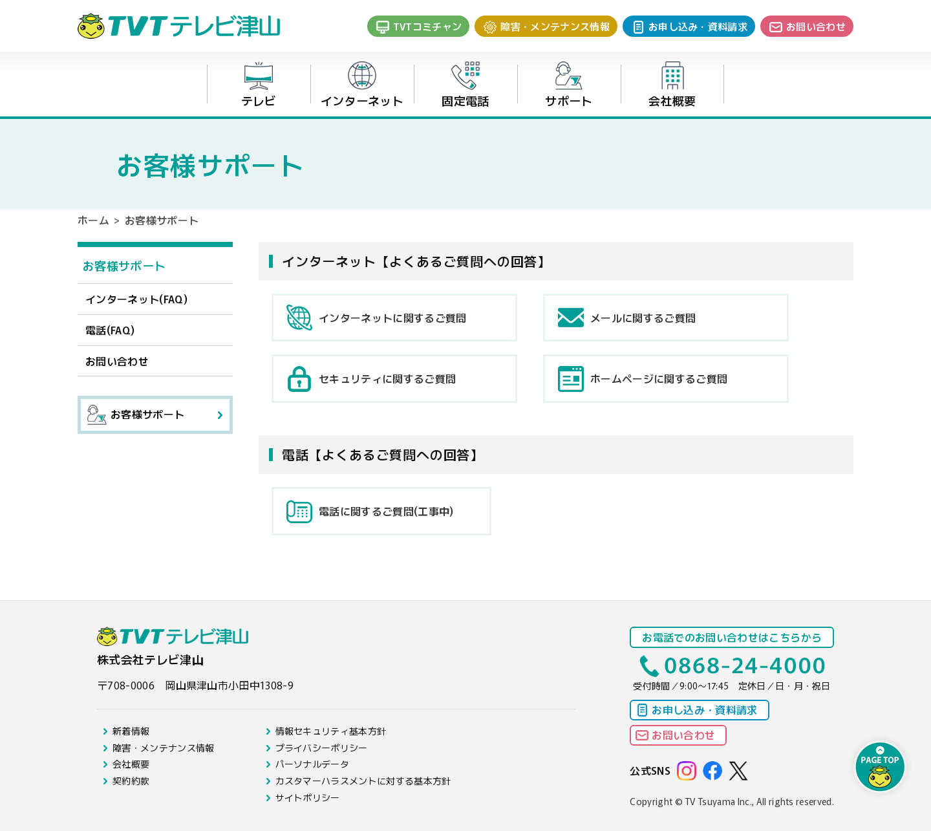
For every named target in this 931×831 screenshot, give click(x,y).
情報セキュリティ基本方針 (331, 730)
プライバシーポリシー (321, 747)
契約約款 (130, 780)
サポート (568, 85)
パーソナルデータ (312, 763)
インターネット (362, 85)
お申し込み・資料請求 (697, 26)
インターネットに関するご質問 (392, 317)
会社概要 (672, 85)
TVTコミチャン (427, 26)
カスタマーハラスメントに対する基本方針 (363, 780)
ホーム (93, 220)
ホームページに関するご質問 (658, 378)
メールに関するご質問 (643, 317)
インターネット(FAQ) (136, 299)
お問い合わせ (816, 26)
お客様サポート (124, 265)
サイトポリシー (307, 797)
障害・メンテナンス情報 (555, 26)
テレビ (259, 85)
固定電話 (465, 85)
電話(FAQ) (109, 330)
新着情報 (130, 730)
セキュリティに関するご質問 (387, 378)
